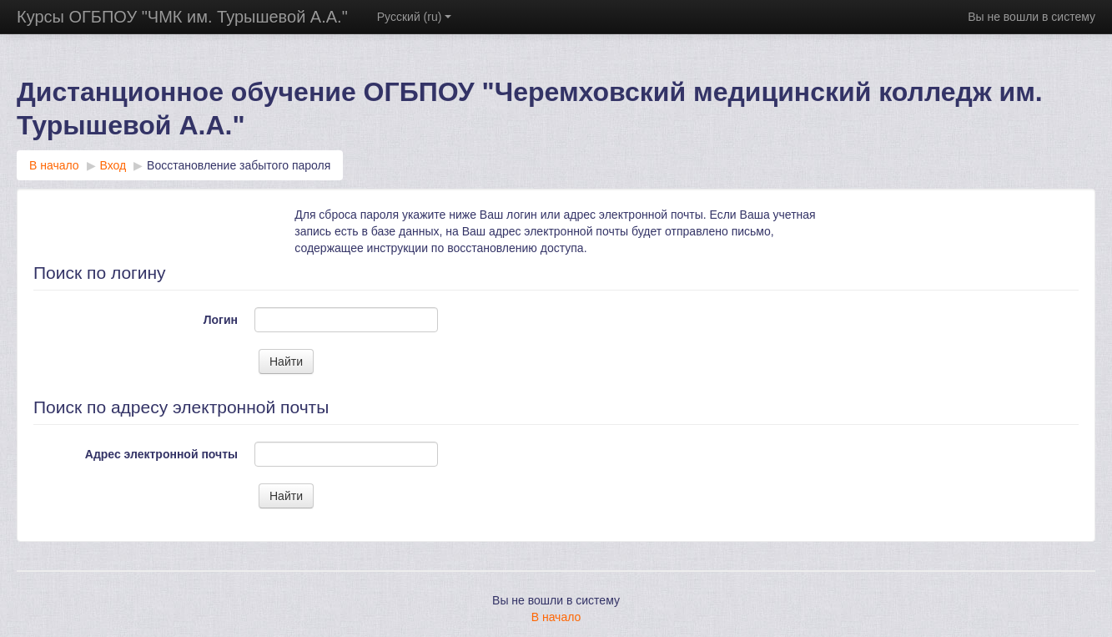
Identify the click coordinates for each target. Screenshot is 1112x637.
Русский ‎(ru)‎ (414, 16)
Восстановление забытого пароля (238, 165)
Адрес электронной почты (161, 454)
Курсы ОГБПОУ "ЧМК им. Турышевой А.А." (182, 17)
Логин (221, 319)
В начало (556, 617)
